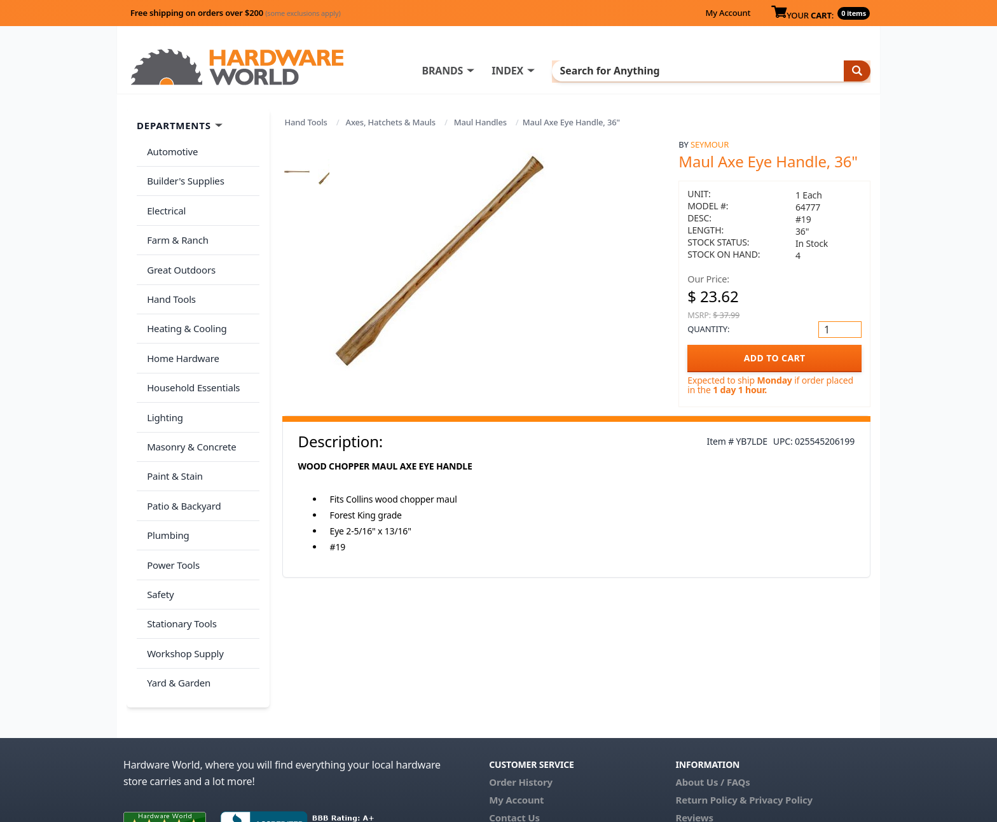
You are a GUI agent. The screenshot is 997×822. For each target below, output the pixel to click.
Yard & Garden (176, 602)
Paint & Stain (172, 425)
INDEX (559, 71)
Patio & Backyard (181, 451)
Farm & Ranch (175, 224)
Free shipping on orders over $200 (235, 12)
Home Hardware (180, 325)
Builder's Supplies (183, 174)
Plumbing (165, 476)
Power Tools (170, 501)
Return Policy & (710, 716)
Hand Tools (306, 122)
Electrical (163, 199)
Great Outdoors (178, 250)
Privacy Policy (781, 716)
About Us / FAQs (712, 698)
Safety (157, 526)
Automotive (169, 149)
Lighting (162, 375)
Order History (521, 698)
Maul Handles (480, 122)
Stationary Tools (179, 551)
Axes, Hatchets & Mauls (391, 122)
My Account (727, 12)
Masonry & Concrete (188, 400)
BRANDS (493, 71)
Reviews (694, 734)
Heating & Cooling (184, 300)
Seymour (710, 144)
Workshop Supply (182, 576)
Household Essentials (190, 350)
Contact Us (514, 734)
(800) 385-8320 (521, 752)
